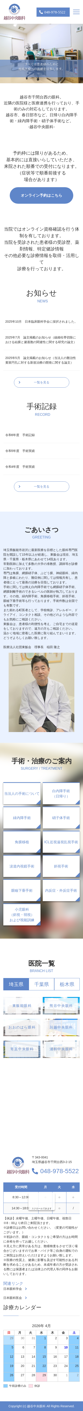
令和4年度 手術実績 (20, 466)
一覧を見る (41, 382)
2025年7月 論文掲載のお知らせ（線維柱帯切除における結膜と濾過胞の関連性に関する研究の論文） (41, 340)
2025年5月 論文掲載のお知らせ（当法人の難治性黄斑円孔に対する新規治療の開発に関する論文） (40, 360)
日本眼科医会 (12, 1298)
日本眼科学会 (12, 1289)
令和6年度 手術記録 (20, 435)
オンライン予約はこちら (41, 195)
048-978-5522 (59, 1171)
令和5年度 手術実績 (20, 451)
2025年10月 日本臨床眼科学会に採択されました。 (41, 321)
